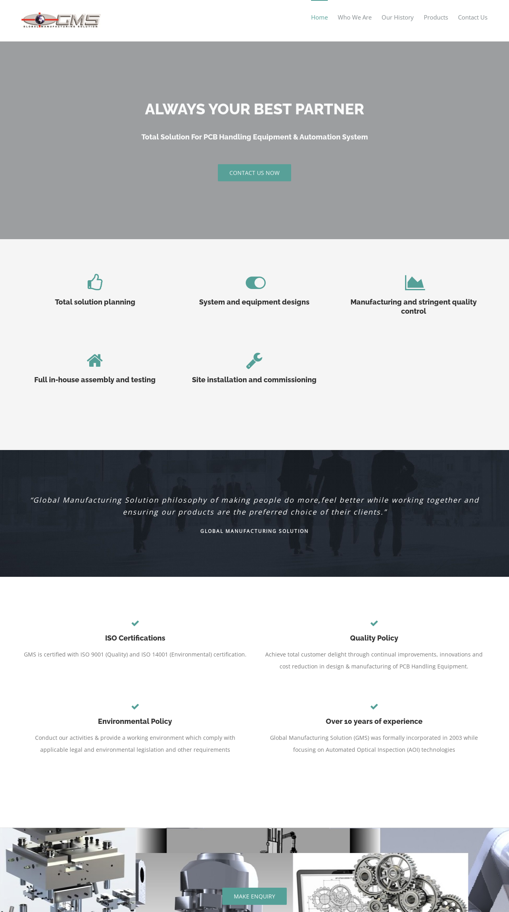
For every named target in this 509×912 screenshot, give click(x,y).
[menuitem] (324, 17)
